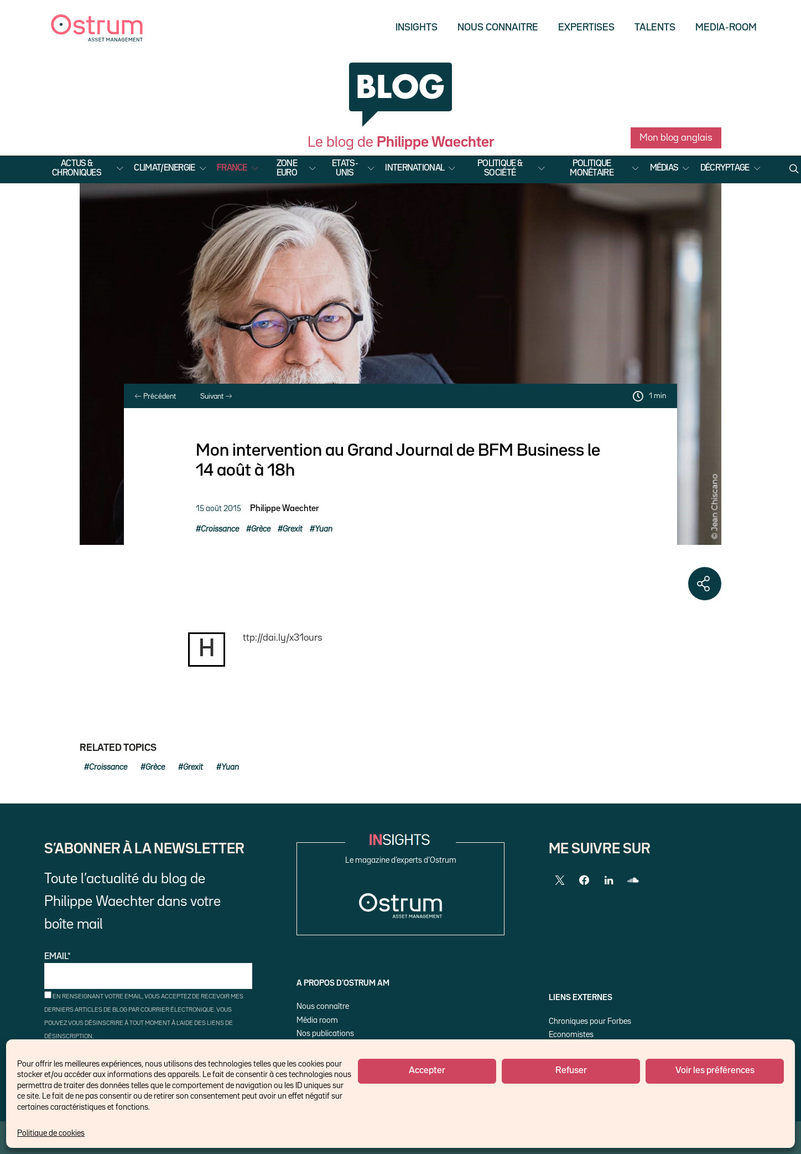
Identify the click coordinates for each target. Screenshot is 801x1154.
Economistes (571, 1034)
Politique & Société (499, 168)
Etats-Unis (345, 168)
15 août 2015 (218, 508)
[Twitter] (560, 880)
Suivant (216, 396)
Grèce (261, 529)
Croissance (220, 529)
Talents (654, 27)
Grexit (293, 529)
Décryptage (725, 168)
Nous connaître (323, 1006)
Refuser (571, 1071)
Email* (148, 971)
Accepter (427, 1071)
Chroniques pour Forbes (590, 1021)
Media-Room (726, 27)
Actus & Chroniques (76, 168)
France (232, 168)
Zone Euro (287, 168)
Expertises (586, 27)
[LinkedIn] (608, 880)
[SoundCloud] (633, 880)
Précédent (155, 396)
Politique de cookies (51, 1133)
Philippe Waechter (284, 509)
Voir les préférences (715, 1071)
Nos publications (325, 1033)
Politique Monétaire (591, 168)
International (414, 168)
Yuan (323, 529)
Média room (317, 1020)
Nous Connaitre (497, 27)
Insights (417, 27)
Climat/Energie (164, 168)
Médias (664, 168)
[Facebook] (584, 880)
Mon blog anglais (675, 137)
